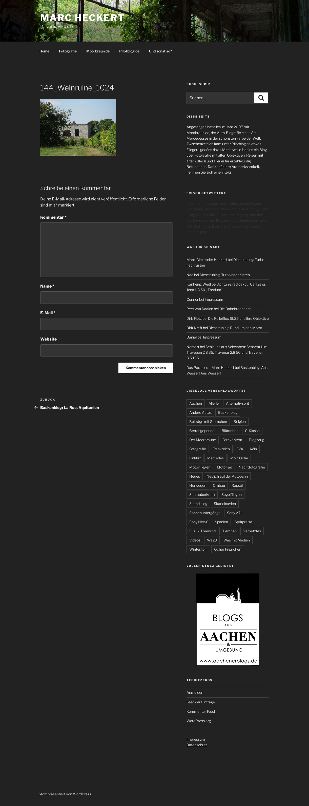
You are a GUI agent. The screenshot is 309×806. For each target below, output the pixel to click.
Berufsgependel (202, 430)
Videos (194, 540)
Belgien (240, 421)
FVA (239, 449)
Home (44, 51)
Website (48, 339)
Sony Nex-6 (198, 522)
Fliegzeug (256, 440)
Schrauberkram (202, 494)
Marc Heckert (82, 17)
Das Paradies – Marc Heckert (210, 367)
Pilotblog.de (129, 51)
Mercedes (215, 458)
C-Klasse (252, 430)
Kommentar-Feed (201, 711)
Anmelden (195, 692)
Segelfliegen (231, 494)
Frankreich (221, 449)
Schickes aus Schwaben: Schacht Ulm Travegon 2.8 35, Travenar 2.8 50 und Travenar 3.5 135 (227, 352)
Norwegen (197, 485)
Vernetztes (252, 531)
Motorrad (224, 467)
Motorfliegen (199, 467)
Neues (194, 476)
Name (47, 286)
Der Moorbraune (202, 440)
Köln (253, 449)
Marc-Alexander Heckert (207, 259)
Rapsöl (237, 485)
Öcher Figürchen (227, 549)
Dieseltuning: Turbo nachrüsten (225, 275)
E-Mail (47, 312)
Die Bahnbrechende (235, 309)
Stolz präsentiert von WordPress (65, 794)
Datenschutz (197, 745)
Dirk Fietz (194, 318)
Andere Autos (200, 412)
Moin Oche (239, 458)
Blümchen (230, 430)
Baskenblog (227, 412)
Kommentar (53, 217)
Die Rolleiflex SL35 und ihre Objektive (238, 318)
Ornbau (219, 485)
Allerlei (214, 403)
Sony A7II (234, 513)
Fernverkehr (232, 440)
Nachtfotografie (252, 467)
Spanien (221, 522)
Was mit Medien (236, 540)
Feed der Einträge (201, 702)
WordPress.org (199, 721)
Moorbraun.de (98, 51)
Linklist (195, 458)
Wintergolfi (198, 549)
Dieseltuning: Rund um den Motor (235, 328)
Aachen (195, 403)
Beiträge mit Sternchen (208, 421)
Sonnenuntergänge (204, 513)
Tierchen (229, 531)
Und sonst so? (160, 51)
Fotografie (68, 51)
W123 (212, 540)
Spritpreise (243, 522)
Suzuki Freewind (202, 531)
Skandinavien (225, 503)
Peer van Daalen (200, 309)
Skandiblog (198, 503)
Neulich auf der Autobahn (227, 476)
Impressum (214, 299)
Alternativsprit (237, 403)
